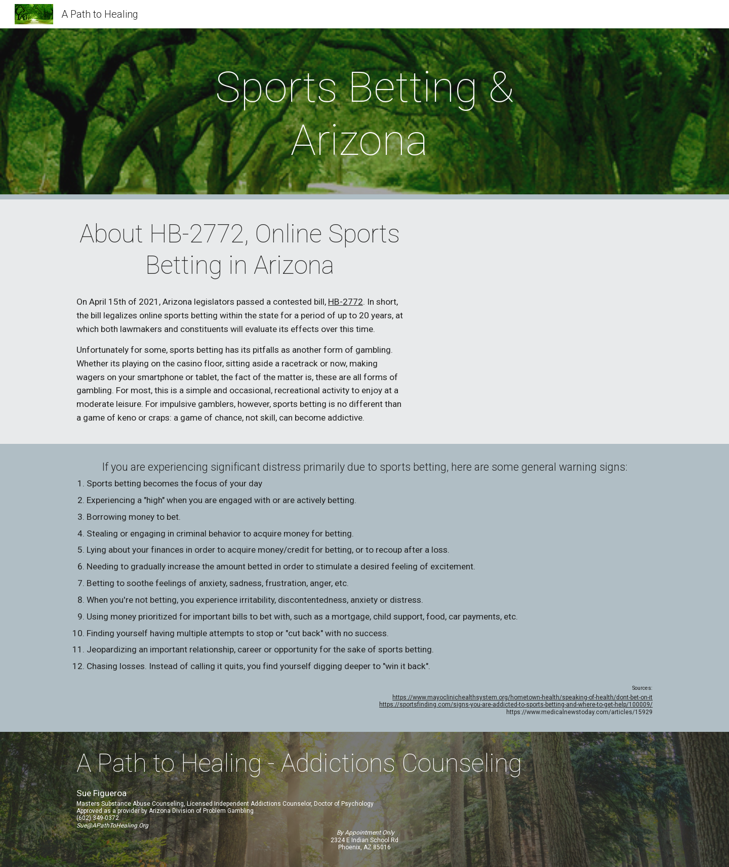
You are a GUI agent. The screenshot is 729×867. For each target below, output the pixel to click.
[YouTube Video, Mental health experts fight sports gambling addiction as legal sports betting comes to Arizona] (539, 319)
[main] (364, 114)
